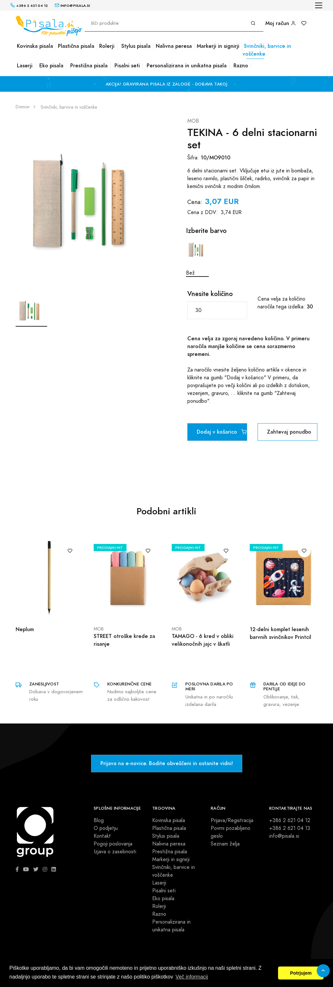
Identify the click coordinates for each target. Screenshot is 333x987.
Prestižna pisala (89, 65)
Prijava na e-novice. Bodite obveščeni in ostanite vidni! (166, 763)
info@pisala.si (284, 836)
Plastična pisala (76, 46)
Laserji (25, 65)
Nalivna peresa (174, 46)
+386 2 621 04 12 (289, 820)
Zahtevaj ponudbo (289, 432)
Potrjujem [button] (301, 973)
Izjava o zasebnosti (115, 851)
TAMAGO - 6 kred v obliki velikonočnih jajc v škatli (202, 640)
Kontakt (102, 836)
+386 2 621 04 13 (289, 828)
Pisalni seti (127, 65)
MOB (193, 121)
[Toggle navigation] (319, 5)
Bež (197, 257)
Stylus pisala (136, 46)
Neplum (25, 629)
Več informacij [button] (192, 977)
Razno (240, 65)
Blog (99, 820)
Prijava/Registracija (232, 820)
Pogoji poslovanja (113, 843)
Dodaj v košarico (221, 432)
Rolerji (106, 46)
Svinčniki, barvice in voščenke (267, 50)
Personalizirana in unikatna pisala (187, 65)
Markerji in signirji (218, 46)
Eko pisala (51, 65)
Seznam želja (225, 843)
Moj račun (280, 23)
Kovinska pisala (35, 46)
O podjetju (106, 828)
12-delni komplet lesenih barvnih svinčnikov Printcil (280, 633)
